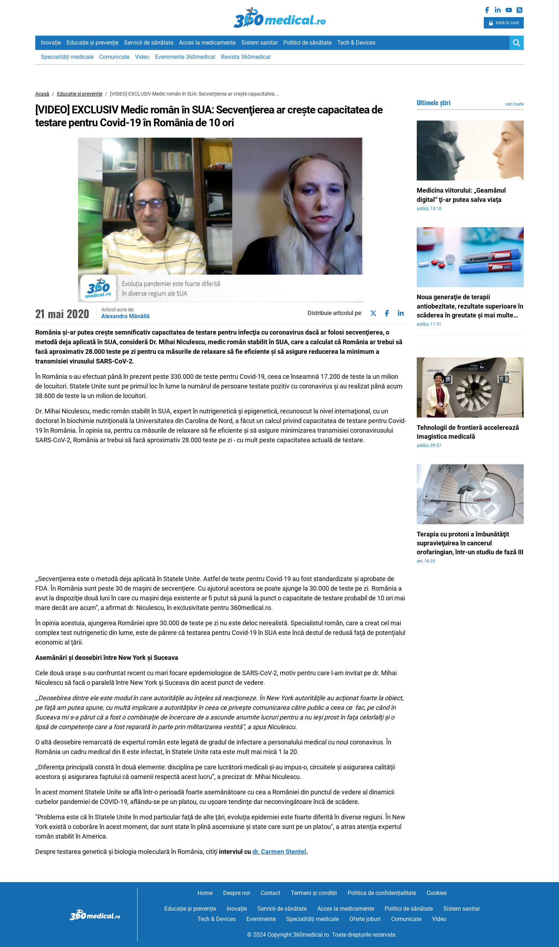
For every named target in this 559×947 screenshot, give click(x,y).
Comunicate (114, 57)
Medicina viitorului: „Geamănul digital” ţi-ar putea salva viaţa (461, 195)
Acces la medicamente (207, 42)
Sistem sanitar (259, 42)
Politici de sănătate (307, 42)
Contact (270, 893)
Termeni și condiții (314, 893)
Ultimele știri (434, 102)
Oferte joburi (364, 919)
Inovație (51, 42)
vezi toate (514, 104)
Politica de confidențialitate (382, 893)
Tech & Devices (356, 42)
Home (205, 893)
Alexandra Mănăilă (125, 316)
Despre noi (236, 893)
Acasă (42, 94)
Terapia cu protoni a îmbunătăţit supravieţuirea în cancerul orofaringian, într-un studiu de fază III (470, 543)
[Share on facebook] (385, 313)
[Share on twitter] (372, 313)
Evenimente (261, 919)
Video (142, 57)
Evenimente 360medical (185, 57)
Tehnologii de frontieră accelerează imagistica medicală (468, 432)
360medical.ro (280, 17)
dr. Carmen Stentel (279, 851)
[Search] (516, 43)
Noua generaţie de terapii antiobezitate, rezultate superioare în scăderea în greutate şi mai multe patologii (470, 306)
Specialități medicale (67, 57)
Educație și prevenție (92, 42)
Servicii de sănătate (148, 42)
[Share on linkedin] (399, 313)
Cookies (437, 893)
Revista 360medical (246, 57)
